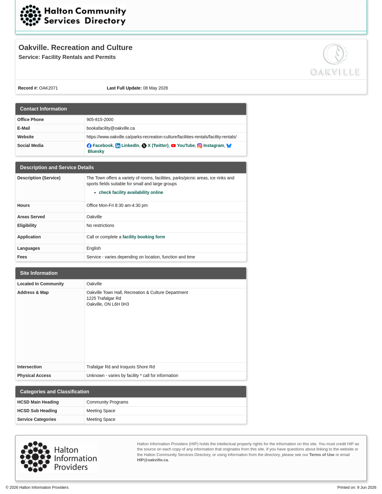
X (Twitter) (158, 145)
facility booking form (143, 236)
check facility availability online (131, 192)
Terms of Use (321, 454)
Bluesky (96, 151)
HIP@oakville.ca (152, 460)
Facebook (103, 145)
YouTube (186, 145)
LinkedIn (130, 145)
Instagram (213, 145)
